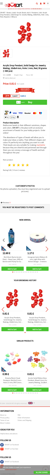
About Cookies (5, 423)
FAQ (19, 415)
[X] (1, 467)
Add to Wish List (9, 78)
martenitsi (41, 145)
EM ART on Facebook (9, 445)
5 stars (27, 165)
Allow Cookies (42, 472)
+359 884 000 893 (36, 8)
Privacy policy (4, 418)
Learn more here (11, 469)
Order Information (24, 418)
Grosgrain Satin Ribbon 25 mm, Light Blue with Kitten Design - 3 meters (37, 259)
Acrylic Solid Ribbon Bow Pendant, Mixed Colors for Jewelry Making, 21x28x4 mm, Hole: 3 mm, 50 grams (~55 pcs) (37, 380)
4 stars (23, 165)
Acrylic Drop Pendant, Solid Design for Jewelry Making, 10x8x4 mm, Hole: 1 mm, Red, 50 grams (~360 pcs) (13, 319)
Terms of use (4, 420)
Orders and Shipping (24, 420)
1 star (9, 165)
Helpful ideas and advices (9, 434)
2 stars (14, 165)
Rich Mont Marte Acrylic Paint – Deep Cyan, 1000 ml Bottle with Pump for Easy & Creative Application (13, 259)
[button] (47, 249)
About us (3, 415)
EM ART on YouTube (9, 449)
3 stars (18, 165)
